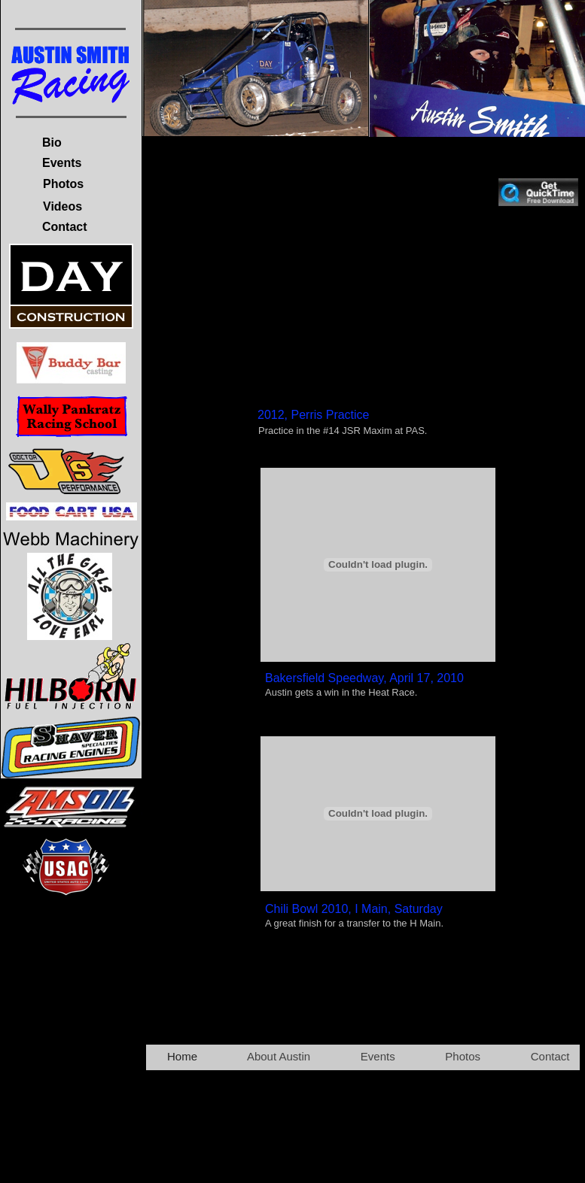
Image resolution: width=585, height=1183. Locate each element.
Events (378, 1056)
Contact (550, 1056)
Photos (462, 1056)
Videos (62, 206)
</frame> (377, 314)
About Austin (278, 1056)
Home (182, 1056)
